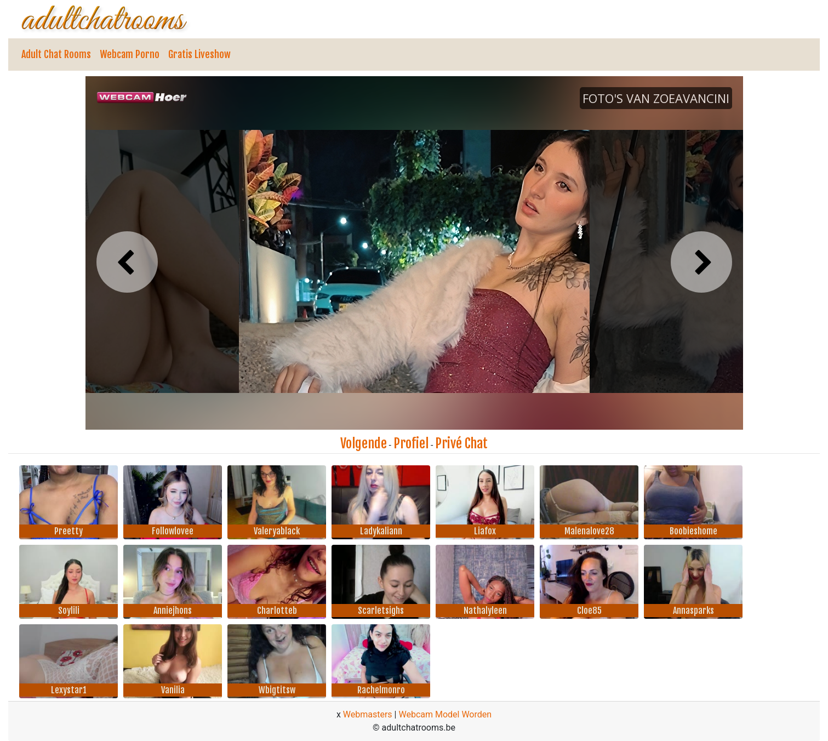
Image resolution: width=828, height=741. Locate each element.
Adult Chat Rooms (56, 54)
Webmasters (367, 714)
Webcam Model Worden (445, 714)
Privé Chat (461, 443)
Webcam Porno (129, 54)
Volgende (363, 443)
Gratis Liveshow (199, 54)
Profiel (411, 443)
